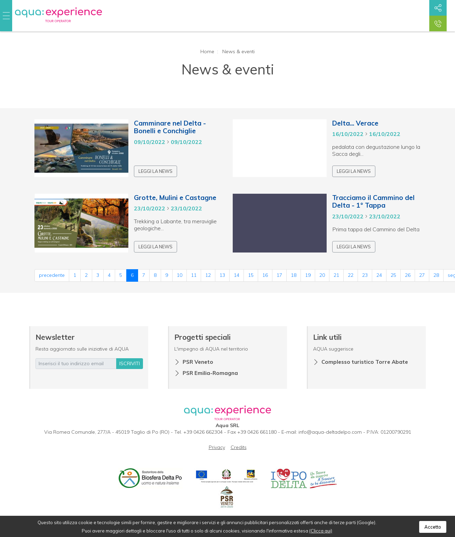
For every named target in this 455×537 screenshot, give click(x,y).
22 (350, 275)
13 (222, 275)
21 (336, 275)
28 (436, 275)
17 (279, 275)
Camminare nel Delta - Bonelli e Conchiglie (170, 127)
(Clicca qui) (320, 531)
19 (308, 275)
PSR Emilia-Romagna (210, 373)
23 (365, 275)
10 (179, 275)
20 (322, 275)
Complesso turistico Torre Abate (364, 362)
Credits (239, 447)
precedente (52, 275)
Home (207, 51)
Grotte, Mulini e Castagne (175, 197)
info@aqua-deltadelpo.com (330, 432)
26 (407, 275)
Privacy (217, 447)
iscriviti (129, 363)
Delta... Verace (355, 123)
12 (208, 275)
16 (265, 275)
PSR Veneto (198, 362)
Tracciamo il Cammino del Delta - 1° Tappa (373, 201)
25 (393, 275)
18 (293, 275)
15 (251, 275)
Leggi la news (155, 171)
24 (379, 275)
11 (194, 275)
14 (236, 275)
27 (422, 275)
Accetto (432, 527)
